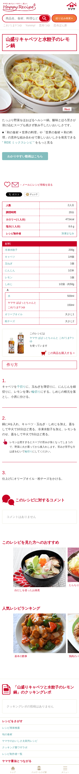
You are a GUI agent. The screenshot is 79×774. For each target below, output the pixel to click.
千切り (21, 386)
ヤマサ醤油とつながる (17, 761)
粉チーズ (10, 321)
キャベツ (10, 256)
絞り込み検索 (63, 18)
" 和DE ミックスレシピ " (18, 142)
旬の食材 (7, 734)
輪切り (36, 391)
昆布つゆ (44, 25)
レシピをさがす (12, 721)
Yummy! (30, 25)
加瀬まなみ (68, 233)
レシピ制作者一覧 (12, 754)
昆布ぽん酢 (60, 25)
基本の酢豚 (21, 656)
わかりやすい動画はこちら (25, 156)
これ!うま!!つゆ (12, 25)
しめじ (8, 284)
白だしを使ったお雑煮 (27, 590)
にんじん (10, 270)
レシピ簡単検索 (11, 727)
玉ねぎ (8, 263)
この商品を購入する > (61, 353)
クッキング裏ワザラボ (14, 747)
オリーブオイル (14, 314)
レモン (8, 277)
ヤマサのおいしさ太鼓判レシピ (19, 740)
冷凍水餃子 (11, 249)
